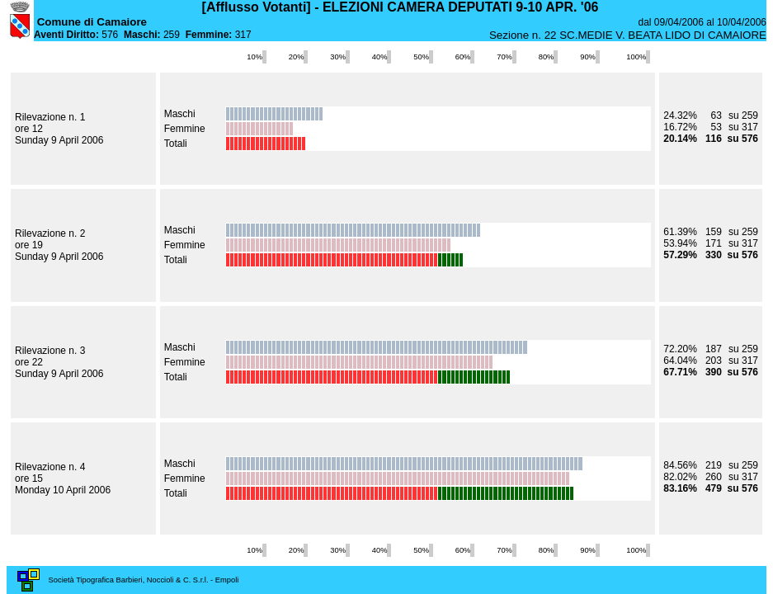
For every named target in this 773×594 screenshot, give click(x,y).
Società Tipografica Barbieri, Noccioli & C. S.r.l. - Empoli (144, 580)
